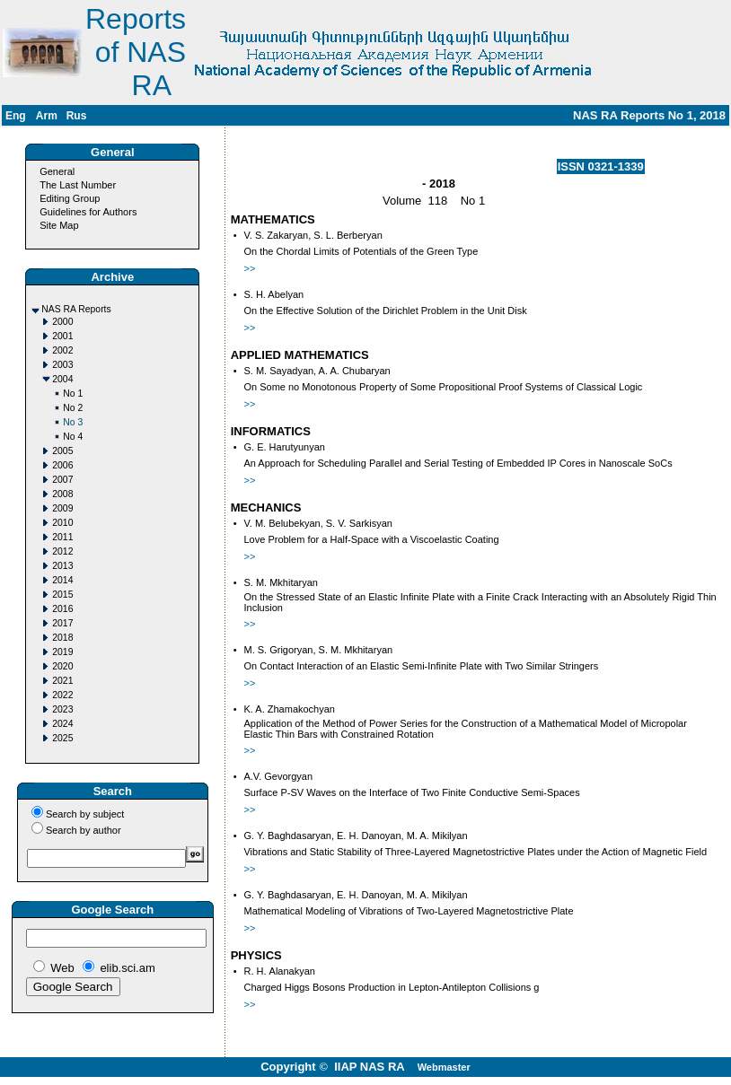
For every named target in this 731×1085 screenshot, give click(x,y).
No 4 (73, 437)
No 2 (73, 408)
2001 (62, 336)
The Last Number (78, 184)
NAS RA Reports (75, 309)
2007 (62, 480)
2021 (62, 681)
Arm (46, 115)
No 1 (73, 393)
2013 (62, 566)
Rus (76, 115)
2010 (62, 523)
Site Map (59, 225)
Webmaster (444, 1067)
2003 (62, 365)
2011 (62, 537)
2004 (62, 379)
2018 (62, 638)
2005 (62, 451)
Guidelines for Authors (88, 211)
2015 (62, 594)
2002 (62, 350)
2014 (62, 580)
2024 (62, 724)
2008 (62, 494)
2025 (62, 738)
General (57, 171)
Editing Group (70, 198)
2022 (62, 695)
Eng (15, 115)
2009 (62, 508)
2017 (62, 623)
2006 (62, 465)
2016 (62, 609)
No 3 (73, 422)
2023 (62, 709)
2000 (62, 322)
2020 (62, 666)
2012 (62, 551)
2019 (62, 652)
